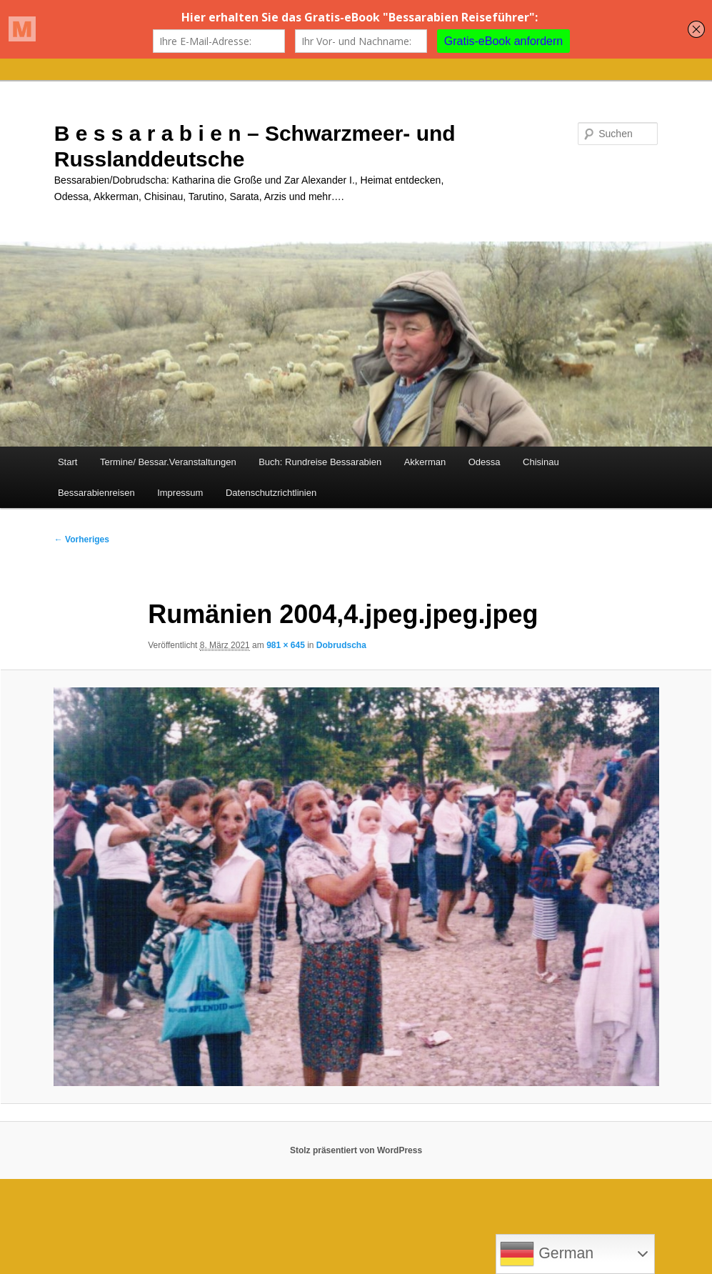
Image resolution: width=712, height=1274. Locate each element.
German (546, 1254)
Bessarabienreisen (96, 492)
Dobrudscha (341, 645)
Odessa (484, 462)
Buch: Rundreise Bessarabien (320, 462)
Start (67, 462)
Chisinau (541, 462)
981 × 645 (285, 645)
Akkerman (425, 462)
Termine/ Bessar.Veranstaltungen (168, 462)
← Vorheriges (81, 539)
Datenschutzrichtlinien (271, 492)
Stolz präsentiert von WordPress (356, 1150)
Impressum (180, 492)
